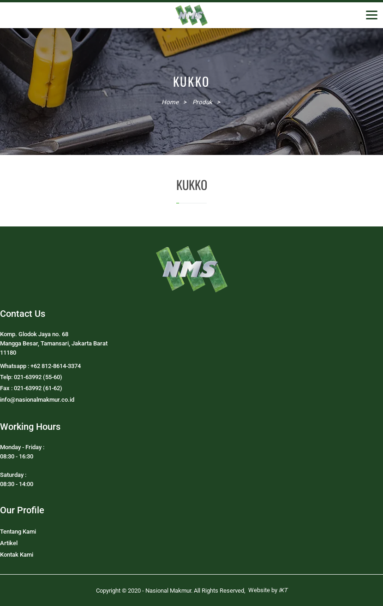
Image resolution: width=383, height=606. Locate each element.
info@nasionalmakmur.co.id (37, 399)
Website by (267, 590)
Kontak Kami (16, 554)
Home (170, 102)
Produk (202, 102)
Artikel (9, 543)
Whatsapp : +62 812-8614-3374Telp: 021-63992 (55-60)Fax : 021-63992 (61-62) (40, 377)
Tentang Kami (18, 531)
